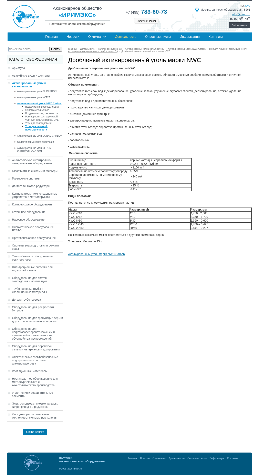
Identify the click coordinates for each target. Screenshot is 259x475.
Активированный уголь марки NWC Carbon (96, 254)
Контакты (216, 36)
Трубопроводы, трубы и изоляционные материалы (29, 290)
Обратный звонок (146, 21)
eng (247, 5)
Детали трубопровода (26, 299)
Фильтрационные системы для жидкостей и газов (32, 268)
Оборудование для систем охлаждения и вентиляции (29, 279)
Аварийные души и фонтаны (31, 75)
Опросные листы (158, 36)
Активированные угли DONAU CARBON (39, 135)
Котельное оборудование (28, 212)
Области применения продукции (35, 141)
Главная (51, 36)
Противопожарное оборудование (34, 238)
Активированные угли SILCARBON (36, 91)
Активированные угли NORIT (33, 97)
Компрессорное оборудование (32, 204)
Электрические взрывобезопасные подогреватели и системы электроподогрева (35, 360)
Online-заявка (239, 25)
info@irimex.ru (241, 14)
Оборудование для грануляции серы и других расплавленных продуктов (37, 319)
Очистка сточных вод (37, 110)
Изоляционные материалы (29, 371)
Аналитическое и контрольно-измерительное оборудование (32, 161)
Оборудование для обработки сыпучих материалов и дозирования (36, 348)
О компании (97, 36)
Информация (190, 36)
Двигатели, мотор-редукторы (31, 186)
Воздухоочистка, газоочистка (41, 113)
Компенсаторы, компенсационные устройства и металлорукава (34, 195)
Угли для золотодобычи (38, 123)
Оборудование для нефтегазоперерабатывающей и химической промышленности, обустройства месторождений (33, 333)
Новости (73, 36)
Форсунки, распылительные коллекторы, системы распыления (35, 416)
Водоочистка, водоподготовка (42, 106)
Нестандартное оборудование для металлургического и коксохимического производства (35, 382)
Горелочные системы (26, 178)
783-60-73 (146, 12)
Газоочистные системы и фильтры (35, 171)
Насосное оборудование (28, 219)
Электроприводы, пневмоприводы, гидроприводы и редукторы (35, 405)
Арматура (18, 68)
